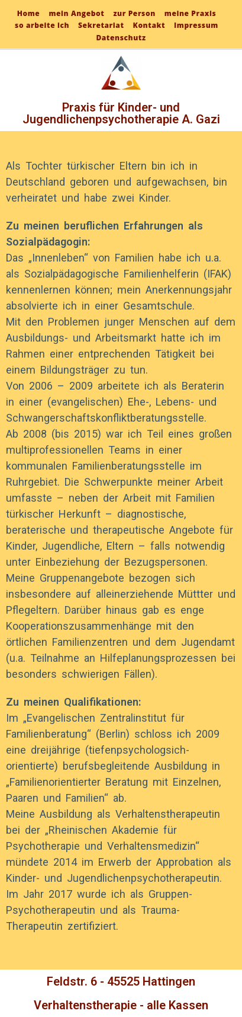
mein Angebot (76, 13)
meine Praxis (190, 13)
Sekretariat (101, 25)
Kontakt (149, 25)
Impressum (196, 25)
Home (28, 13)
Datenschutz (121, 38)
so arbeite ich (42, 25)
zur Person (134, 13)
